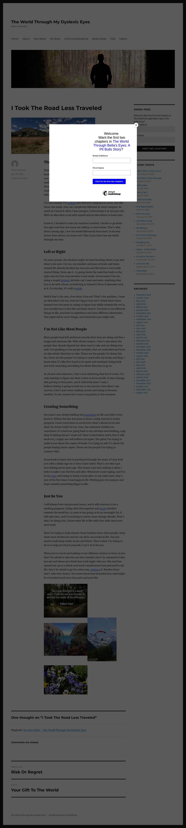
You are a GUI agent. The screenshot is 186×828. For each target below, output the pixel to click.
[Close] (136, 125)
